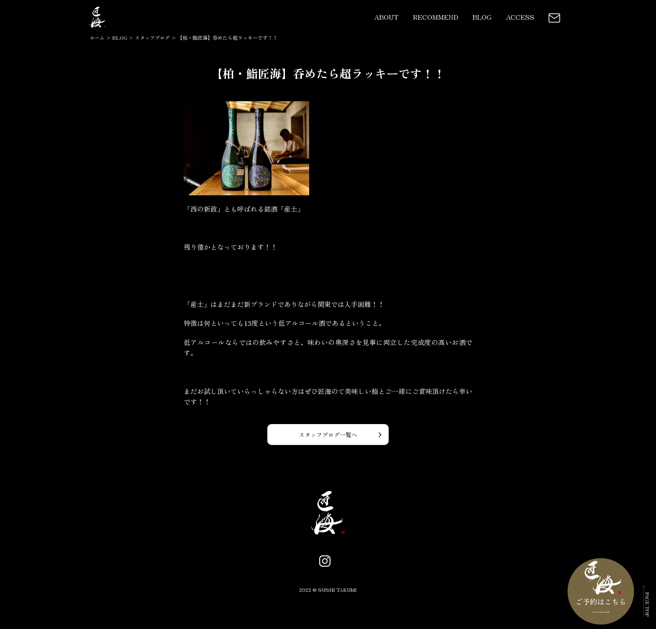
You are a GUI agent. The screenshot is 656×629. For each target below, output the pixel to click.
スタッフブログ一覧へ (328, 434)
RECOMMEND (435, 17)
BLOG (482, 17)
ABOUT (386, 17)
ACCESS (520, 17)
